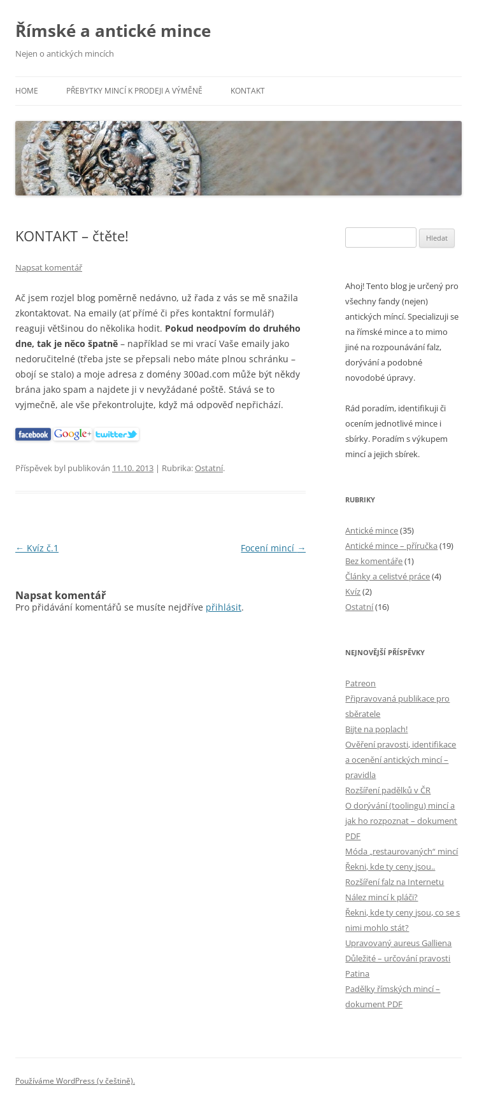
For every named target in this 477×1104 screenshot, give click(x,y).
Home (26, 90)
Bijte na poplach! (376, 729)
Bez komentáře (373, 561)
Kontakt (248, 90)
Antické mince (371, 530)
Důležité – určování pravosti (397, 958)
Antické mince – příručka (391, 545)
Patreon (360, 683)
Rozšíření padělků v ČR (388, 790)
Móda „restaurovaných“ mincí (401, 851)
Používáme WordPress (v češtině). (75, 1080)
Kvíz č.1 (37, 548)
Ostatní (209, 468)
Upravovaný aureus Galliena (398, 943)
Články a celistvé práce (387, 576)
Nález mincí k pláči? (381, 897)
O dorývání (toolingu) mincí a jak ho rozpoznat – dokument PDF (401, 821)
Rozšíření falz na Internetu (394, 882)
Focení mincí (273, 548)
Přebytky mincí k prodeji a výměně (134, 90)
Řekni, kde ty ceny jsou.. (390, 866)
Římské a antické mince (113, 30)
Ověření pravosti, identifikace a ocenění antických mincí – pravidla (400, 760)
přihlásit (223, 607)
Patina (357, 973)
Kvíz (352, 591)
